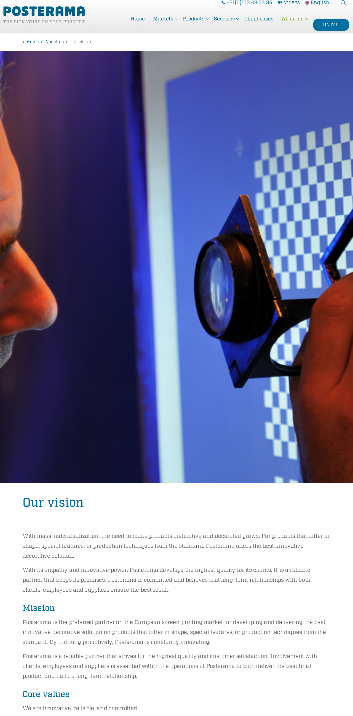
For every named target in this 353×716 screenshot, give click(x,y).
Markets (163, 25)
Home (138, 25)
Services (224, 25)
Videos (289, 8)
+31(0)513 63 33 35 (246, 8)
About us (292, 25)
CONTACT (331, 25)
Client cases (258, 25)
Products (193, 25)
